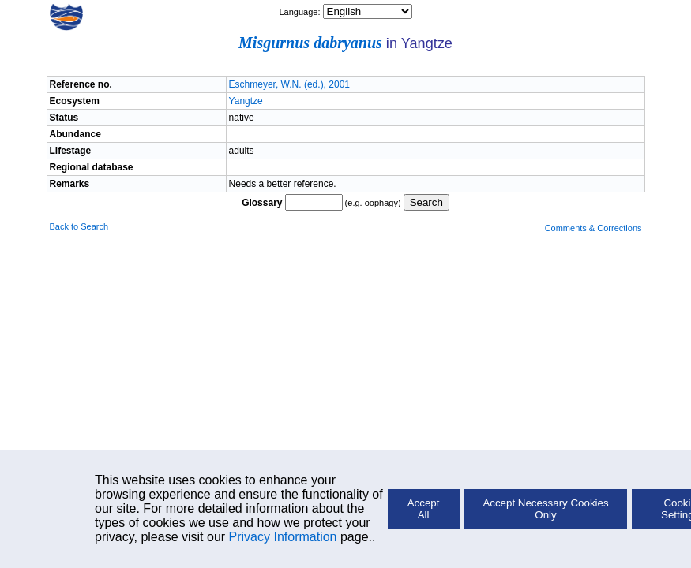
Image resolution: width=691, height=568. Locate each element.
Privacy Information (283, 537)
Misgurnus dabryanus (310, 42)
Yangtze (246, 100)
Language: (300, 12)
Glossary (262, 202)
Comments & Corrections (593, 228)
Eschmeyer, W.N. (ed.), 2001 (289, 84)
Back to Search (79, 226)
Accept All (423, 509)
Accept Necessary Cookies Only (545, 509)
